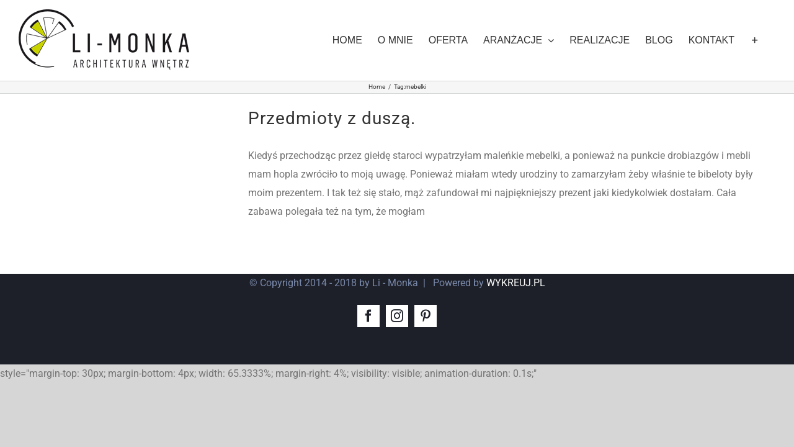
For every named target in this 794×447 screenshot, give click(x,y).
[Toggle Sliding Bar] (770, 40)
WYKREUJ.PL (515, 283)
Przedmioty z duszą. (332, 118)
